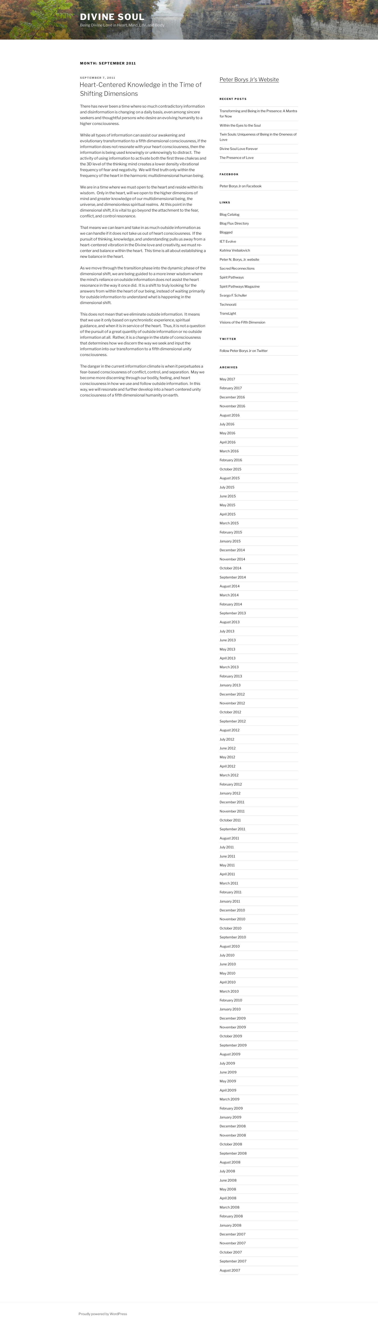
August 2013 (230, 622)
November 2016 (232, 406)
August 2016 (230, 415)
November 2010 (232, 919)
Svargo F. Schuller (233, 295)
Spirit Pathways (232, 277)
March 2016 (229, 451)
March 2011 (229, 883)
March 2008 (229, 1207)
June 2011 (227, 856)
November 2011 (232, 811)
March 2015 (229, 523)
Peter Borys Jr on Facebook (241, 186)
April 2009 (228, 1090)
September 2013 (233, 613)
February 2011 (231, 892)
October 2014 (230, 568)
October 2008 (231, 1144)
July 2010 (227, 955)
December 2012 (232, 694)
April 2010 (228, 982)
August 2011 (229, 838)
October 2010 (231, 928)
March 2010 (229, 991)
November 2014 (232, 559)
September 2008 (233, 1153)
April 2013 (228, 658)
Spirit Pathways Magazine (240, 286)
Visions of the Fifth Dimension (242, 322)
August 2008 (230, 1162)
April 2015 (228, 514)
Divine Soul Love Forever (239, 149)
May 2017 (227, 379)
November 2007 (233, 1243)
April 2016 (228, 442)
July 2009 (227, 1063)
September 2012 (233, 721)
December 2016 (232, 397)
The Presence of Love (237, 158)
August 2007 (230, 1270)
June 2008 (228, 1180)
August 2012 (229, 730)
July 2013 (227, 631)
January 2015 (230, 541)
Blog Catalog (229, 214)
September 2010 (233, 937)
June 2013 (228, 640)
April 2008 (228, 1198)
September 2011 (232, 829)
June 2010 (228, 964)
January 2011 (230, 901)
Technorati (228, 304)
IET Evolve (228, 241)
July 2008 (227, 1171)
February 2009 (231, 1108)
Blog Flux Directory (234, 223)
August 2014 (230, 586)
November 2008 (233, 1135)
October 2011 (230, 820)
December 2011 (232, 802)
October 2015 (230, 469)
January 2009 (230, 1117)
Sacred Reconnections (237, 268)
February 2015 (231, 532)
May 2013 (227, 649)
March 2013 (229, 667)
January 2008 (230, 1225)
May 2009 (228, 1081)
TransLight (228, 313)
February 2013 (231, 676)
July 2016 (227, 424)
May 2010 (228, 973)
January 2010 (230, 1009)
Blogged (226, 232)
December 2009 (233, 1018)
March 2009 (229, 1099)
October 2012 (230, 712)
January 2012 (230, 793)
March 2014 (229, 595)
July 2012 (227, 739)
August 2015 (230, 478)
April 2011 (227, 874)
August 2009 (230, 1054)
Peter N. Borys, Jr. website (239, 259)
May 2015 (227, 505)
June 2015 (228, 496)
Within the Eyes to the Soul (240, 125)
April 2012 (227, 766)
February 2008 (231, 1216)
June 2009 (228, 1072)
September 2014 (233, 577)
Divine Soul (112, 17)
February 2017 (231, 388)
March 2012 (229, 775)
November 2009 (233, 1027)
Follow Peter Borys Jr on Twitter (244, 351)
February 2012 (231, 784)
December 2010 (232, 910)
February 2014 (231, 604)
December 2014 (232, 550)
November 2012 (232, 703)
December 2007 (232, 1234)
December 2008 (233, 1126)
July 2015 (227, 487)
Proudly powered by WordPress (103, 1314)
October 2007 (231, 1252)
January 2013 (230, 685)
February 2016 (231, 460)
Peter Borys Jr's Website (249, 79)
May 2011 (227, 865)
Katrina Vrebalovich (235, 250)
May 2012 (227, 757)
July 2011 (227, 847)
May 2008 (228, 1189)
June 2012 (228, 748)
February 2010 (231, 1000)
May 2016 (227, 433)
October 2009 (231, 1036)
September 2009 (233, 1045)
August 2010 (230, 946)
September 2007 (233, 1261)
